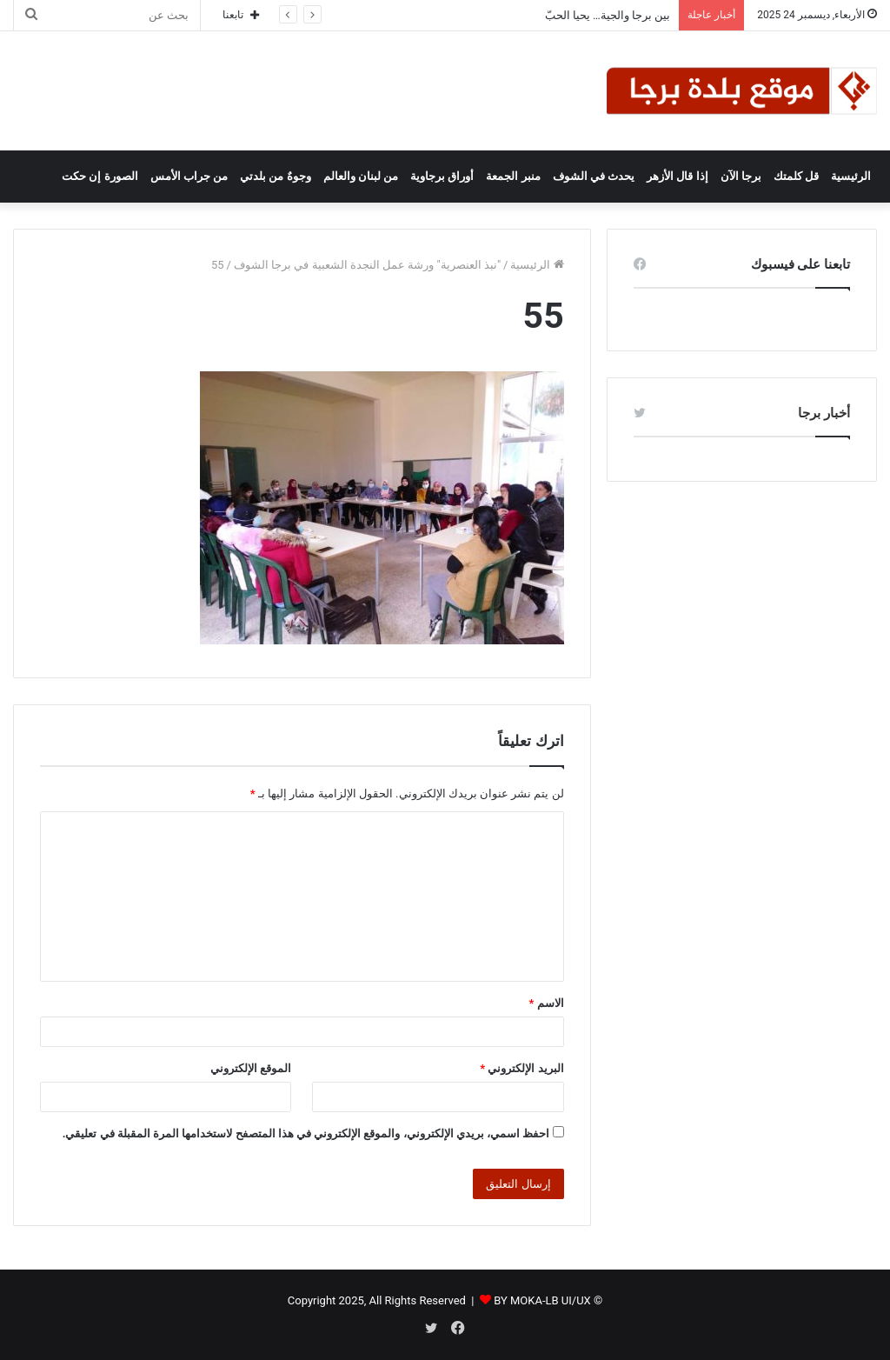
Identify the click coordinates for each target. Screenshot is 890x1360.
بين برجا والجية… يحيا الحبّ (608, 15)
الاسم (546, 1003)
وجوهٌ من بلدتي (275, 176)
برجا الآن (741, 176)
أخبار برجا (824, 413)
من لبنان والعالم (360, 176)
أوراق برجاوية (442, 176)
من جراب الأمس (189, 176)
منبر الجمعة (513, 176)
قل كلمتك (796, 176)
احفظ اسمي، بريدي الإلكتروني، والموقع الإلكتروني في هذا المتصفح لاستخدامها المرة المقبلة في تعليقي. (306, 1133)
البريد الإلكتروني (521, 1068)
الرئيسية (851, 176)
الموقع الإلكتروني (250, 1068)
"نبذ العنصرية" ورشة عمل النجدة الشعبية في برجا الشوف (367, 264)
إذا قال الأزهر (677, 176)
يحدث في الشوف (593, 176)
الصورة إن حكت (99, 176)
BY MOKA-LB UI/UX (542, 1300)
